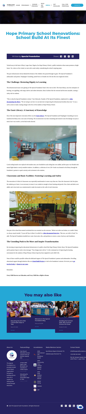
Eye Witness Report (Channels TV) (55, 351)
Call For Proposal (65, 5)
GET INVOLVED (56, 5)
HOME (18, 5)
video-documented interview (51, 233)
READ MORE (13, 330)
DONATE (77, 5)
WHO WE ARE (42, 5)
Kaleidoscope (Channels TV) (53, 354)
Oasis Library (40, 116)
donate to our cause (22, 264)
